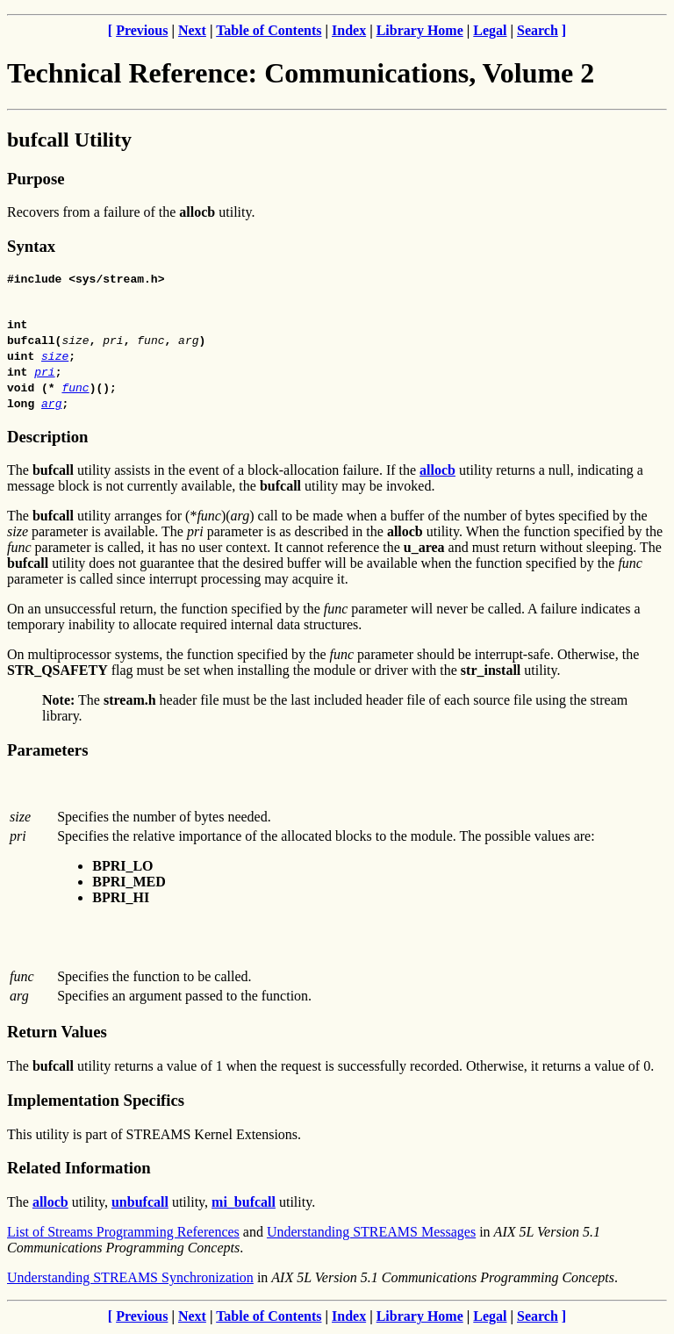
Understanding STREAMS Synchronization (130, 1280)
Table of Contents (268, 30)
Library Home (419, 30)
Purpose (35, 178)
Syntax (31, 246)
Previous (142, 30)
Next (192, 30)
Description (47, 439)
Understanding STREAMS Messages (371, 1234)
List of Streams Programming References (123, 1234)
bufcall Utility (69, 139)
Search (537, 30)
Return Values (57, 1034)
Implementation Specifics (95, 1103)
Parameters (47, 752)
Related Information (79, 1170)
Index (349, 30)
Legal (489, 30)
